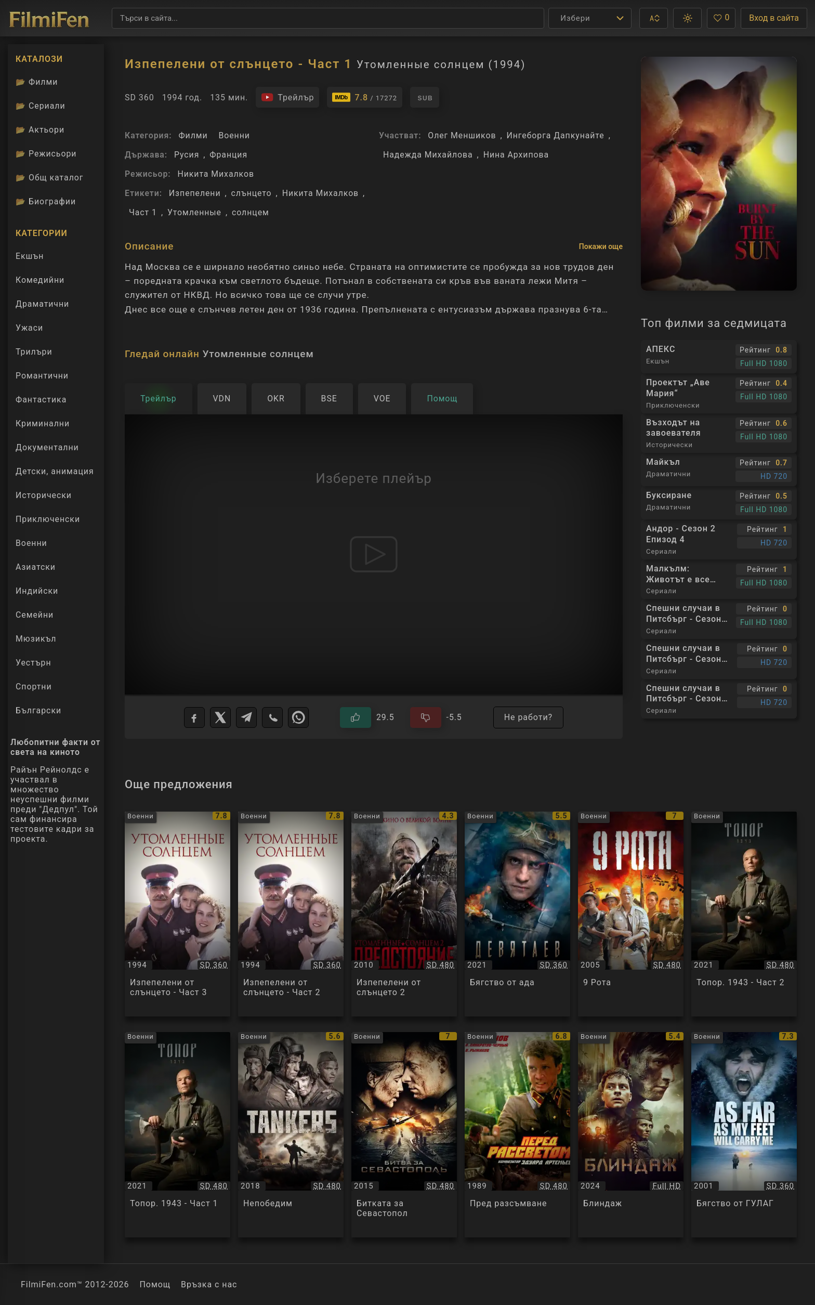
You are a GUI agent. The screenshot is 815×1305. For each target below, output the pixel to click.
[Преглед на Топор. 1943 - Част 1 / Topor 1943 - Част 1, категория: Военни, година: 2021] (177, 1134)
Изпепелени (195, 193)
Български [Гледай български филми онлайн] (38, 710)
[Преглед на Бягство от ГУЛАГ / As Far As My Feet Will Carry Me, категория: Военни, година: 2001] (744, 1134)
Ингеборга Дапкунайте (555, 135)
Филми (192, 135)
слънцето (251, 193)
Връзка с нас (209, 1284)
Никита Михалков (215, 174)
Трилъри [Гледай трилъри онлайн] (33, 354)
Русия (186, 155)
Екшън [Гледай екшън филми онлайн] (30, 256)
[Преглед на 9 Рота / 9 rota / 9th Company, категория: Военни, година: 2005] (630, 914)
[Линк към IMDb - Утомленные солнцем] (364, 97)
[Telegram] (246, 717)
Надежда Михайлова (428, 155)
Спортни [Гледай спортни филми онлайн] (34, 686)
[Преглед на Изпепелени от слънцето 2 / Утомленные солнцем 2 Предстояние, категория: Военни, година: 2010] (404, 914)
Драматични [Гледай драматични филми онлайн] (42, 304)
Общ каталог (50, 177)
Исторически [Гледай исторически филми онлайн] (44, 495)
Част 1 (143, 212)
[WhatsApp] (298, 717)
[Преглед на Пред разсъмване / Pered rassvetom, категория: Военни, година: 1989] (517, 1134)
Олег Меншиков (462, 135)
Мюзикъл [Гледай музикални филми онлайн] (36, 639)
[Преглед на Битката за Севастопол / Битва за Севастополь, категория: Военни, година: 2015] (404, 1134)
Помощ (155, 1284)
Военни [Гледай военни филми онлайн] (31, 543)
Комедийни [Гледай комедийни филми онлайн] (40, 280)
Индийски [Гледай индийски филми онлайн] (37, 591)
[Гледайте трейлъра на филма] (287, 97)
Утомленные (194, 212)
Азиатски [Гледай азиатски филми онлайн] (36, 567)
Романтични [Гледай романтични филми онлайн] (42, 376)
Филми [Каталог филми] (37, 82)
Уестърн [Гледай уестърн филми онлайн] (33, 663)
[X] (220, 717)
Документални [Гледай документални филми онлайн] (47, 447)
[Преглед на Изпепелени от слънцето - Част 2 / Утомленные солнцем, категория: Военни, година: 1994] (291, 914)
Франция (228, 155)
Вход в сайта (774, 18)
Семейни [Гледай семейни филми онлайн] (35, 615)
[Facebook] (194, 717)
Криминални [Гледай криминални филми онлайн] (43, 423)
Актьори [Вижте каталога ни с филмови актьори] (40, 130)
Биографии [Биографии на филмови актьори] (46, 201)
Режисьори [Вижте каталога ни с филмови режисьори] (46, 154)
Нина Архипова (516, 155)
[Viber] (272, 717)
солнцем (250, 212)
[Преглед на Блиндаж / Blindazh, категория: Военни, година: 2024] (630, 1134)
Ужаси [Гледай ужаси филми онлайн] (29, 328)
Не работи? (528, 717)
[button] (653, 18)
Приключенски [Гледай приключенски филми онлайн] (48, 519)
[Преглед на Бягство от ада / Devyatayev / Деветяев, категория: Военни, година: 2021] (517, 914)
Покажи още (601, 246)
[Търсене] (328, 18)
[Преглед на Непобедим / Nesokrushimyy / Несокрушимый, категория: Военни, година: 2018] (291, 1134)
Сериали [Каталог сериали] (40, 106)
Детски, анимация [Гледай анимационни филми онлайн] (55, 471)
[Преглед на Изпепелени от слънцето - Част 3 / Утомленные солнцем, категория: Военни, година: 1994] (177, 914)
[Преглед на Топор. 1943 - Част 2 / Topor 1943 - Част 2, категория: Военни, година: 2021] (744, 914)
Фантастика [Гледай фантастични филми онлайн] (41, 399)
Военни (233, 135)
